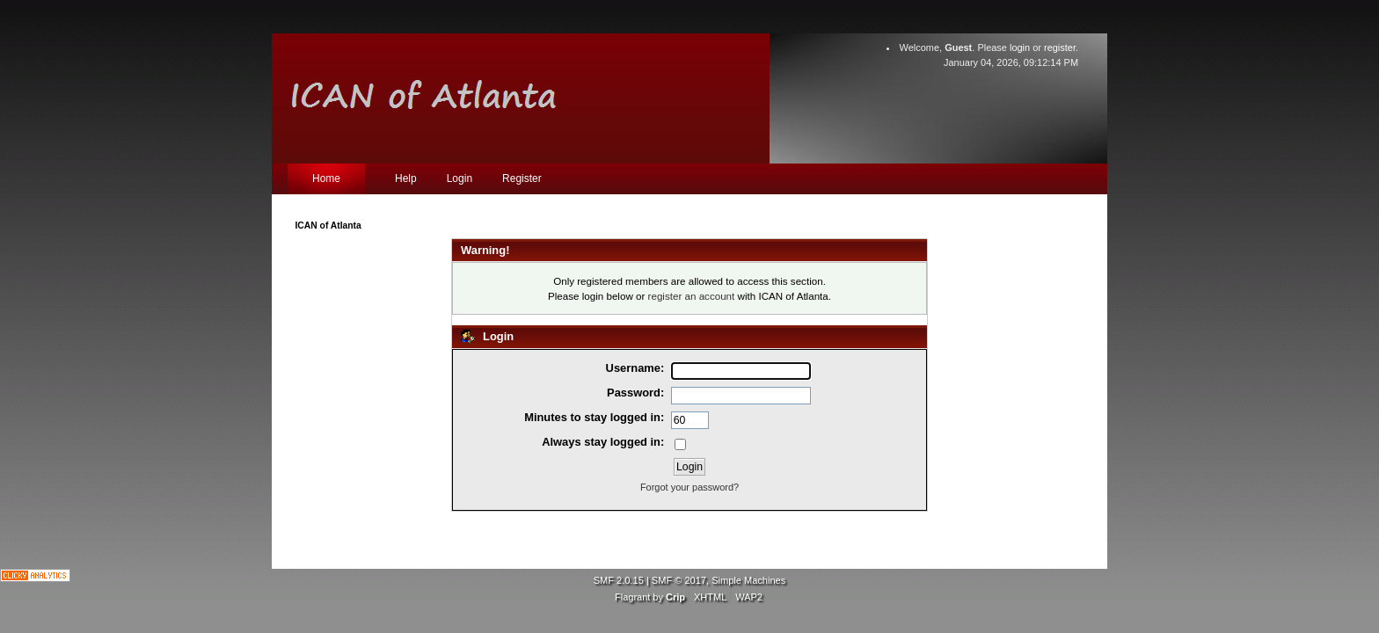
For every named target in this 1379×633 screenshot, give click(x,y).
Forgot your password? (689, 487)
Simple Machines (748, 580)
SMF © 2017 (679, 580)
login (1020, 47)
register (1060, 47)
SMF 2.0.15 (619, 580)
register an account (691, 296)
